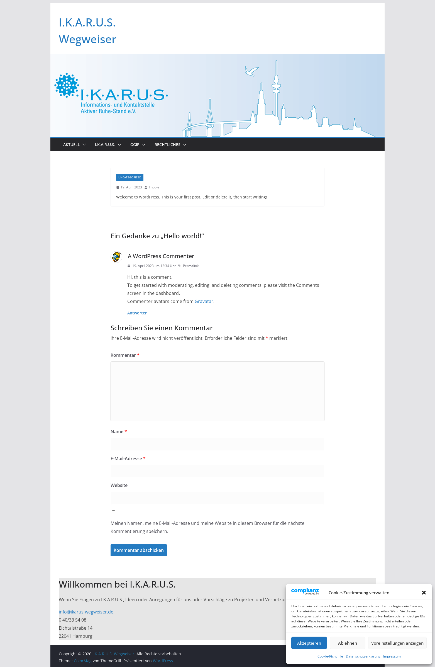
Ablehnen (347, 643)
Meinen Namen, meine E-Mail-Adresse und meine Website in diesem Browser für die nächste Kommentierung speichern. (207, 527)
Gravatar (204, 301)
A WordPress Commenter (161, 256)
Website (119, 485)
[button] (424, 592)
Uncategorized (129, 177)
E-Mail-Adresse (128, 458)
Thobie (154, 187)
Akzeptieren (309, 643)
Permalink (188, 265)
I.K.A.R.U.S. (105, 144)
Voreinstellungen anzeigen (397, 643)
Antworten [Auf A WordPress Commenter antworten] (137, 313)
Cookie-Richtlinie (330, 656)
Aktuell (71, 144)
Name (119, 431)
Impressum (392, 656)
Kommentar (125, 355)
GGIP (135, 144)
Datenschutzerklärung (363, 656)
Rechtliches (167, 144)
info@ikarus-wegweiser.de (86, 612)
